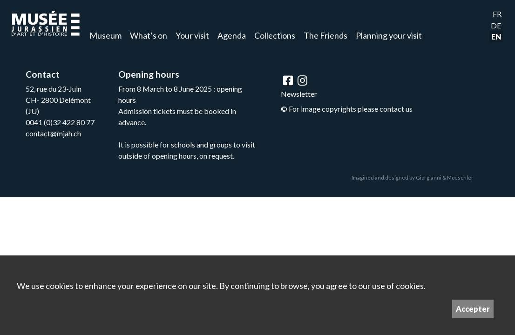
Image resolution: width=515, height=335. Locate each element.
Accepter (473, 308)
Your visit (192, 35)
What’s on (148, 35)
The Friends (325, 35)
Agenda (231, 35)
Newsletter (299, 93)
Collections (274, 35)
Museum (105, 35)
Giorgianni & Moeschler (445, 177)
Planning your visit (389, 35)
